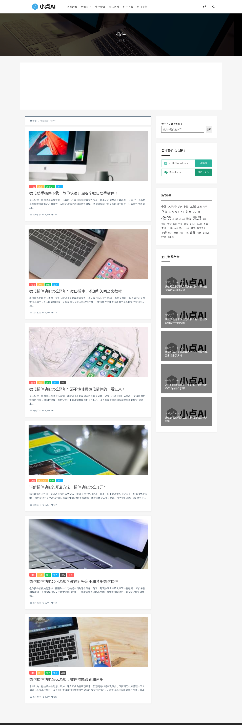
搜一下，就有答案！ (172, 123)
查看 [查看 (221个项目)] (205, 224)
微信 (33, 284)
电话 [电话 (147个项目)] (176, 228)
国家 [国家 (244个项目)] (171, 211)
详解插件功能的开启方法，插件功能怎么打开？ (68, 487)
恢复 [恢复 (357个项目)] (189, 218)
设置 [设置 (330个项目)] (192, 232)
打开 (52, 480)
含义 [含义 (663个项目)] (164, 211)
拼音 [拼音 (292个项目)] (169, 223)
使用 (33, 382)
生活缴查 (100, 6)
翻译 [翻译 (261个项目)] (193, 228)
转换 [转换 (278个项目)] (163, 236)
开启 (40, 186)
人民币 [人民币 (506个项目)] (172, 206)
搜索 (209, 129)
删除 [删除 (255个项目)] (186, 206)
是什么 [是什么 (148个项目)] (192, 224)
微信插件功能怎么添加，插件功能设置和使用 (66, 679)
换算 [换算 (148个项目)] (175, 224)
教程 (48, 284)
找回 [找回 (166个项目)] (163, 224)
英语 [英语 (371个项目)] (164, 232)
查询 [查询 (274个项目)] (163, 228)
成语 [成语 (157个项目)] (205, 219)
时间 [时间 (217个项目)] (186, 224)
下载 (33, 186)
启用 (40, 575)
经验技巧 (86, 6)
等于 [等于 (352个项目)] (182, 228)
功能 (40, 382)
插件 (59, 186)
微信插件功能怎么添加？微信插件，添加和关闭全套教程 (75, 291)
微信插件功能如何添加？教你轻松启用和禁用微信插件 (73, 581)
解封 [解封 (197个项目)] (170, 232)
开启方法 (42, 480)
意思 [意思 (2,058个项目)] (197, 218)
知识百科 (114, 6)
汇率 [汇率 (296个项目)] (170, 228)
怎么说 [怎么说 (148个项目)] (175, 219)
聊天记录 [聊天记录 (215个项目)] (201, 228)
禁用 (71, 575)
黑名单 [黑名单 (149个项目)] (171, 237)
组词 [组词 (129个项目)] (188, 228)
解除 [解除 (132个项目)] (181, 233)
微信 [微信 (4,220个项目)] (166, 218)
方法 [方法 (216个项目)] (180, 224)
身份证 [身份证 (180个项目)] (206, 233)
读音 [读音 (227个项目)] (199, 232)
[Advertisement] (121, 86)
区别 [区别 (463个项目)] (193, 206)
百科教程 (72, 6)
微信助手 (50, 186)
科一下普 (128, 6)
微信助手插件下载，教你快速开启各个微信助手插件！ (73, 193)
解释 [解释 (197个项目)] (176, 232)
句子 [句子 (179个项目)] (205, 206)
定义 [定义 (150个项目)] (195, 212)
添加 (55, 284)
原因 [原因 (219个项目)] (199, 206)
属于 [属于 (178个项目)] (200, 212)
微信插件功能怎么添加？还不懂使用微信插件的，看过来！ (77, 389)
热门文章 (142, 6)
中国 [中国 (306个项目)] (163, 206)
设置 (63, 673)
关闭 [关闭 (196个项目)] (180, 206)
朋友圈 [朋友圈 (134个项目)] (199, 224)
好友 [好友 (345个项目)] (188, 211)
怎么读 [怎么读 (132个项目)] (182, 219)
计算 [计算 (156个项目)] (187, 233)
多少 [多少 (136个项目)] (183, 212)
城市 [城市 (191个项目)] (177, 211)
